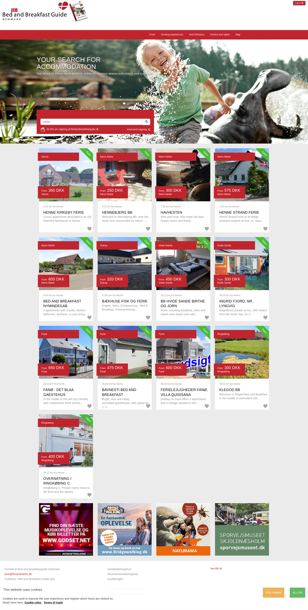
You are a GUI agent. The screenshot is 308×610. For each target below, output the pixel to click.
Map (238, 34)
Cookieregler (115, 579)
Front (152, 34)
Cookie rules (33, 602)
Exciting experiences (172, 34)
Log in (299, 3)
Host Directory (196, 34)
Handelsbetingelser (119, 569)
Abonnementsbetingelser (123, 574)
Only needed (273, 592)
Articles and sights (220, 34)
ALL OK (297, 592)
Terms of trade (53, 602)
